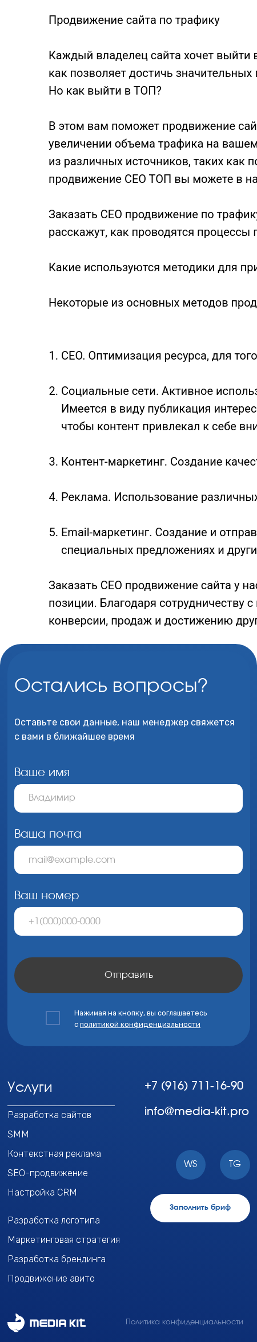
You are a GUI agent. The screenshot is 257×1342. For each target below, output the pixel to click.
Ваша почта (48, 834)
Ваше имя (42, 772)
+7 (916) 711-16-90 (193, 1086)
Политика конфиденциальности (184, 1322)
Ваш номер (46, 896)
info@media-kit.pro (196, 1111)
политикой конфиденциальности (140, 1024)
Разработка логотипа (53, 1220)
